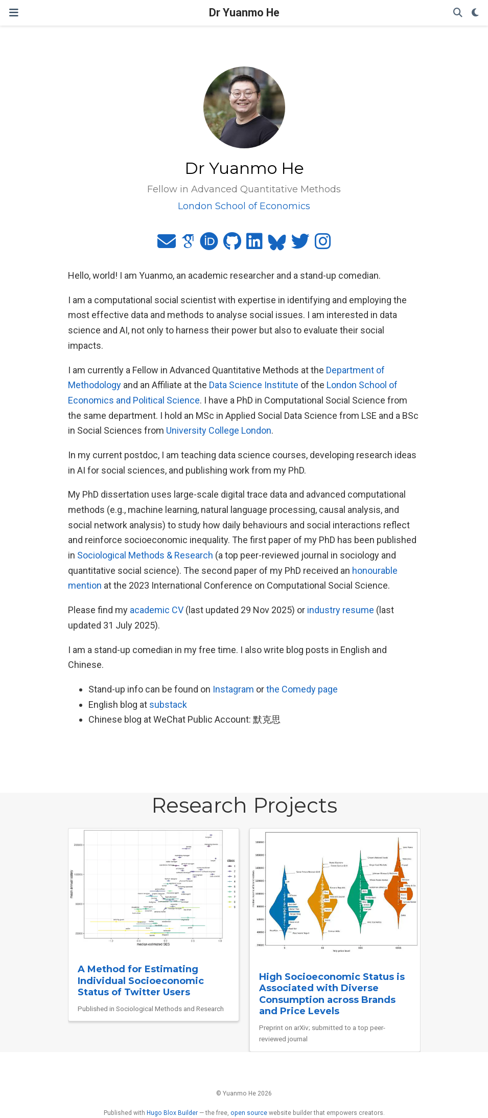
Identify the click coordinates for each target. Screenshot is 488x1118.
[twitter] (300, 244)
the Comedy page (302, 689)
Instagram (233, 689)
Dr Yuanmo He (244, 12)
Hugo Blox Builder (172, 1112)
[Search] (457, 13)
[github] (232, 244)
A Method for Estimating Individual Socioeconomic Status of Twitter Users (141, 981)
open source (248, 1112)
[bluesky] (277, 244)
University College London (218, 430)
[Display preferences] (475, 13)
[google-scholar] (188, 244)
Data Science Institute (253, 384)
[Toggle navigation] (13, 12)
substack (168, 704)
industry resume (340, 610)
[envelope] (166, 244)
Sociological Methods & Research (145, 555)
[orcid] (209, 244)
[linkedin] (254, 244)
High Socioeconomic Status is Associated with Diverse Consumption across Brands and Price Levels (332, 994)
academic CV (156, 610)
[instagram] (323, 244)
